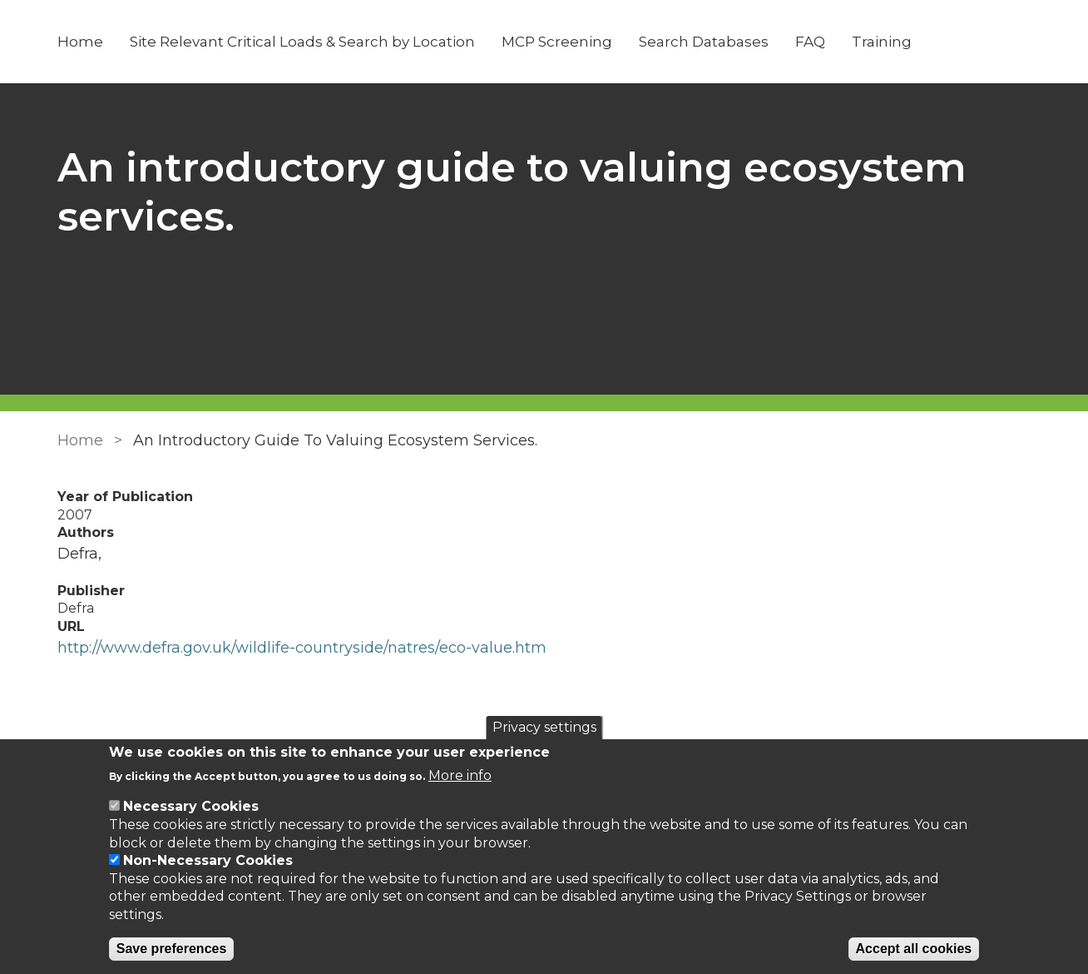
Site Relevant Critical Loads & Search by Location (302, 41)
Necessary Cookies (191, 806)
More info (460, 775)
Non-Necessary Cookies (208, 860)
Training (882, 41)
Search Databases (704, 41)
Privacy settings (544, 727)
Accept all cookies (914, 949)
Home (80, 41)
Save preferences (171, 949)
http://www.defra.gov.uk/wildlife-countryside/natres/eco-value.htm (301, 648)
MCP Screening (557, 41)
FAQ (810, 41)
